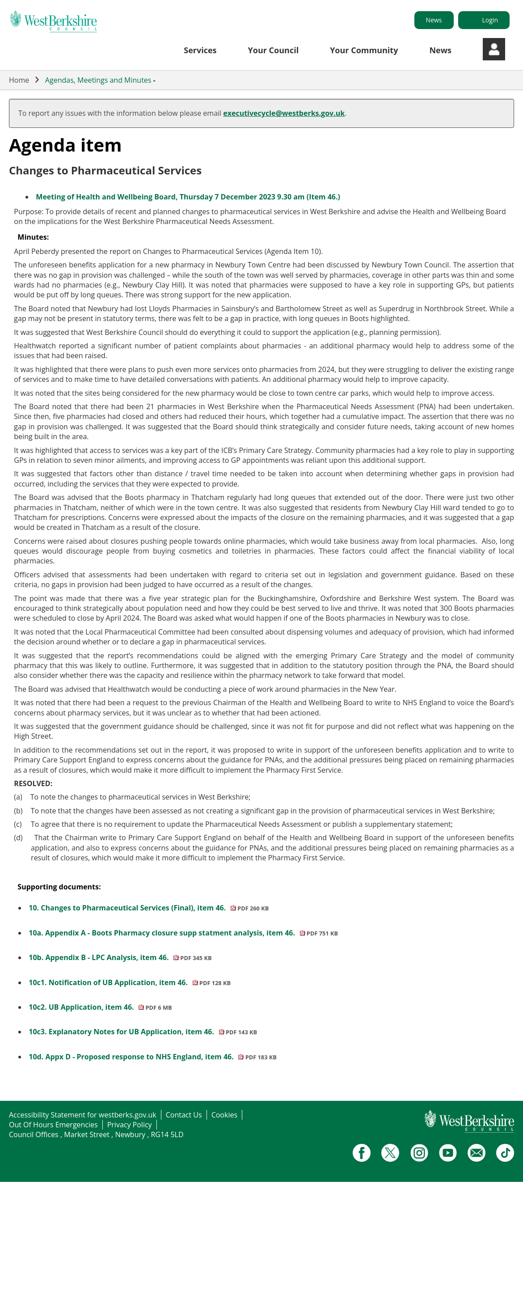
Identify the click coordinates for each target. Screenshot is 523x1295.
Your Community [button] (364, 50)
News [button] (440, 50)
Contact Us (184, 1115)
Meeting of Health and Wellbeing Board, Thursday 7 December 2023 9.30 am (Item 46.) (188, 197)
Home (19, 80)
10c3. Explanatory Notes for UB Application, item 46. (143, 1032)
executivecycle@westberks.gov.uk (284, 113)
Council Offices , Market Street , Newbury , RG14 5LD (96, 1134)
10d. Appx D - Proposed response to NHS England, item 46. (153, 1057)
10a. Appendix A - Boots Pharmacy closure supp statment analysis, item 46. (183, 933)
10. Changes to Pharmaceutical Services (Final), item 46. (149, 908)
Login (490, 20)
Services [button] (200, 50)
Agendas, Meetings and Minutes (98, 80)
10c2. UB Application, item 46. (100, 1007)
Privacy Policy (129, 1125)
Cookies (224, 1115)
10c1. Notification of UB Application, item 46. (130, 982)
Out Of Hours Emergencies (53, 1125)
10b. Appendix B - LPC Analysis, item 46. (120, 957)
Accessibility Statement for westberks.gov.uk (82, 1115)
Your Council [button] (273, 50)
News (434, 20)
